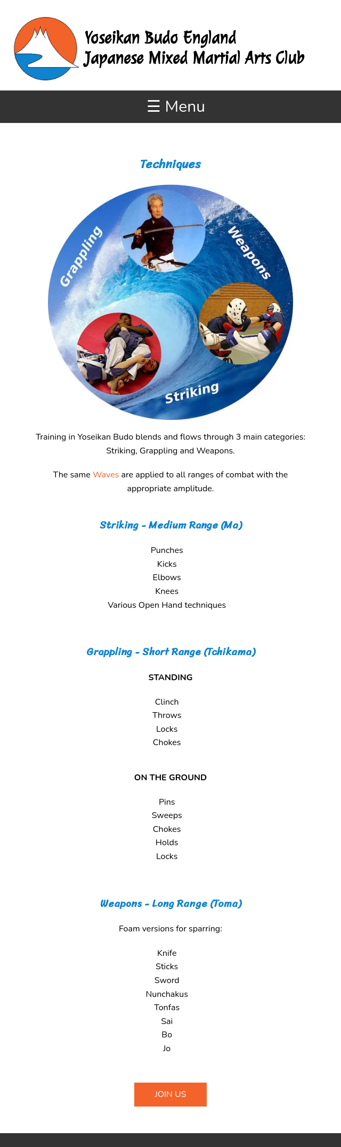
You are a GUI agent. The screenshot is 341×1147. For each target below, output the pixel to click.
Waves (106, 475)
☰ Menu (176, 107)
